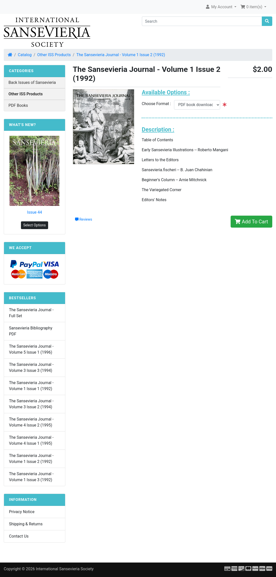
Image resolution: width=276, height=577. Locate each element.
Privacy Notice (21, 511)
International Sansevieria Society (64, 569)
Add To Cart (251, 222)
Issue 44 (34, 212)
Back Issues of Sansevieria (32, 82)
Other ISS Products (54, 54)
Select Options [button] (34, 225)
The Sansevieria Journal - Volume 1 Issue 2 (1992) (120, 54)
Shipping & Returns (26, 524)
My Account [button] (219, 6)
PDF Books (18, 105)
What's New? (22, 125)
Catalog (25, 54)
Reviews (83, 219)
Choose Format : (158, 103)
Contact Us (19, 536)
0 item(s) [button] (251, 6)
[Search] (202, 21)
